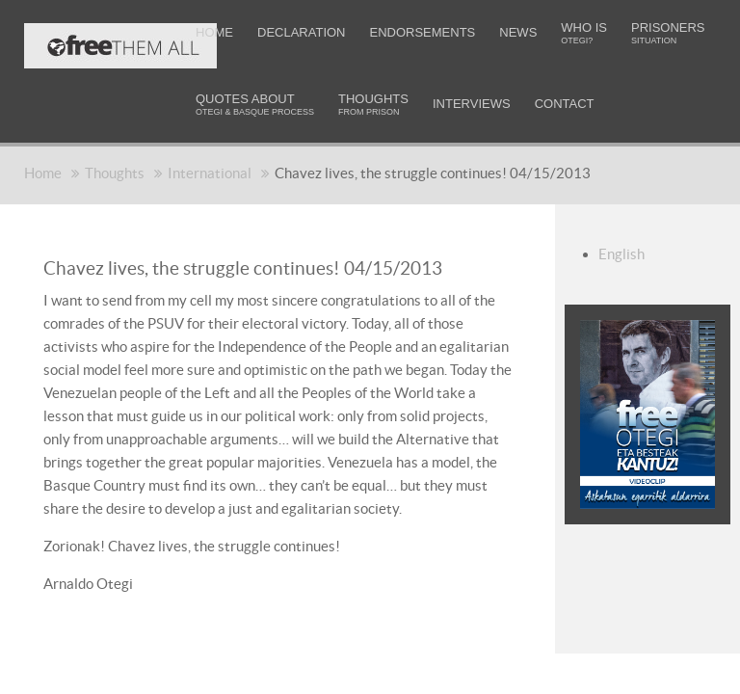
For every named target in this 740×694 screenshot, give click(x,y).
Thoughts (115, 173)
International (209, 173)
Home (43, 173)
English (621, 254)
